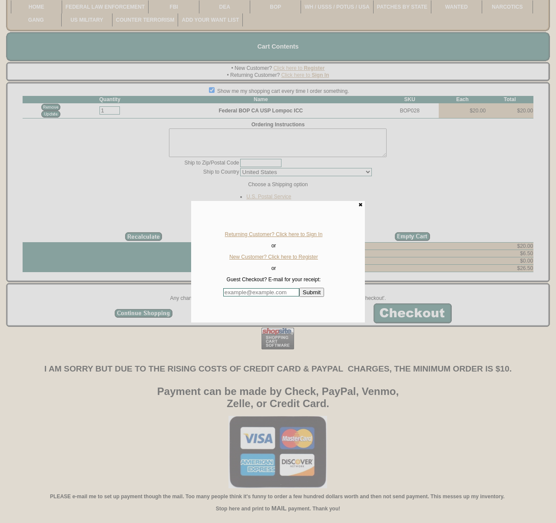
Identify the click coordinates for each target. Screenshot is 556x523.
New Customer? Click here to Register (273, 257)
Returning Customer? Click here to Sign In (274, 234)
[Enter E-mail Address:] (261, 292)
